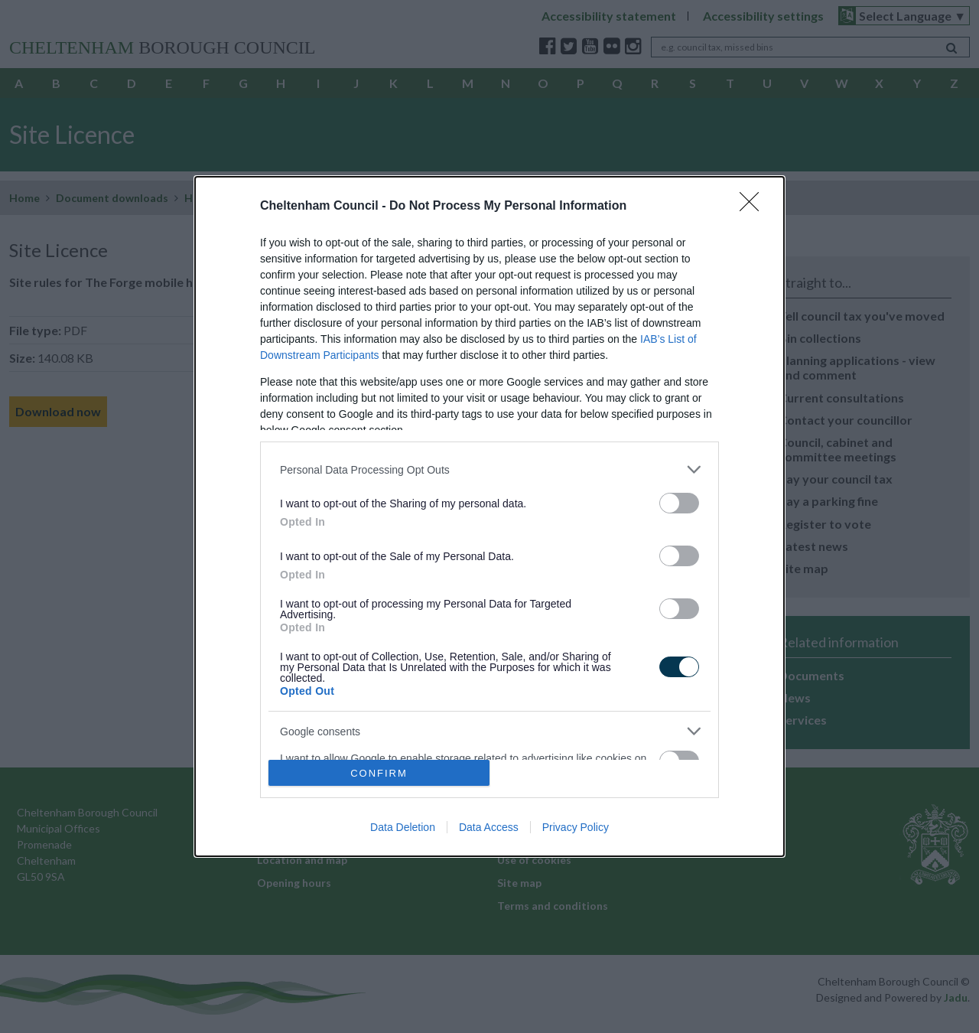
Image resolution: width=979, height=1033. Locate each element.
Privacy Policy (575, 827)
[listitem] (489, 469)
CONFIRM (379, 773)
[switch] (679, 503)
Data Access (489, 827)
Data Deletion (402, 827)
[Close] (754, 206)
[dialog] (489, 516)
